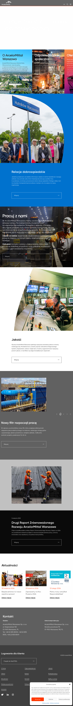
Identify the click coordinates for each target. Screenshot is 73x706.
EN (64, 4)
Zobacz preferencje (64, 699)
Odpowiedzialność (30, 668)
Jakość (50, 668)
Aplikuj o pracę (52, 679)
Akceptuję (37, 699)
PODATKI (3, 689)
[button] (70, 684)
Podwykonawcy (52, 673)
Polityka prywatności (54, 703)
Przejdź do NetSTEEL (10, 661)
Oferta (3, 673)
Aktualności (4, 679)
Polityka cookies (45, 703)
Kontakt (27, 679)
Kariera (27, 673)
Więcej (6, 444)
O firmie (3, 668)
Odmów (51, 699)
